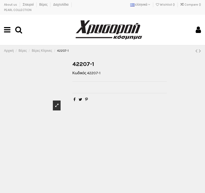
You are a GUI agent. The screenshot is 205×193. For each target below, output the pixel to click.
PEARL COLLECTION (17, 10)
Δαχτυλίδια (61, 4)
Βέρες (43, 4)
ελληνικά (140, 4)
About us (11, 4)
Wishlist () (166, 4)
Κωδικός (79, 73)
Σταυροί (28, 4)
